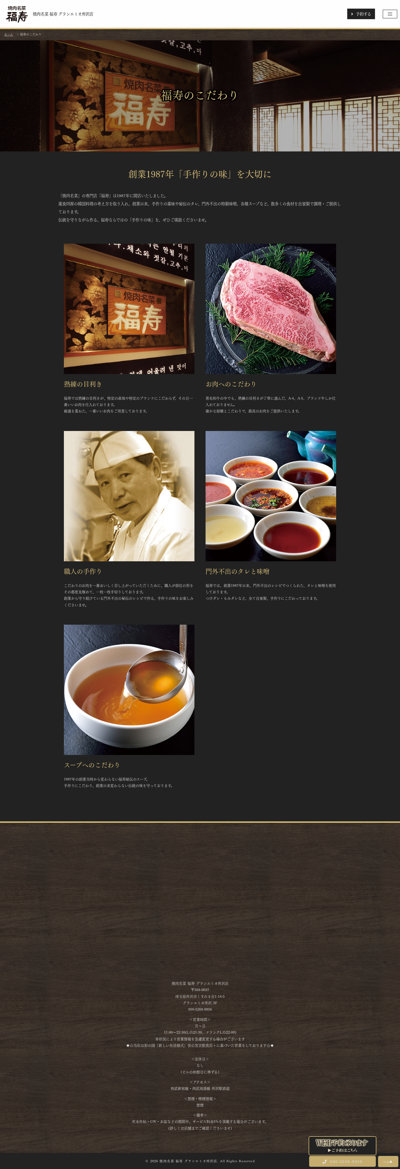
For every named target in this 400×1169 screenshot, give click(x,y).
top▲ (388, 1161)
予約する (361, 14)
